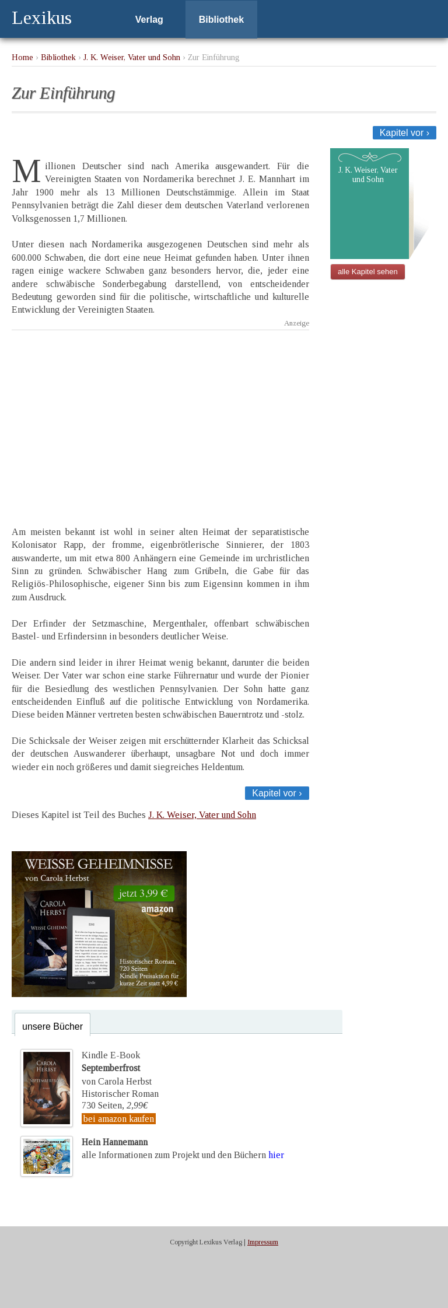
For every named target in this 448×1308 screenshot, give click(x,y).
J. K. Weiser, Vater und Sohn (131, 57)
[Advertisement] (160, 417)
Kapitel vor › (404, 133)
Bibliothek (221, 20)
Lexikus (42, 17)
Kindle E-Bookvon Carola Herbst (117, 1068)
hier (276, 1155)
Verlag (149, 20)
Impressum (262, 1242)
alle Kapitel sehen (368, 271)
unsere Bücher (52, 1026)
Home (22, 57)
